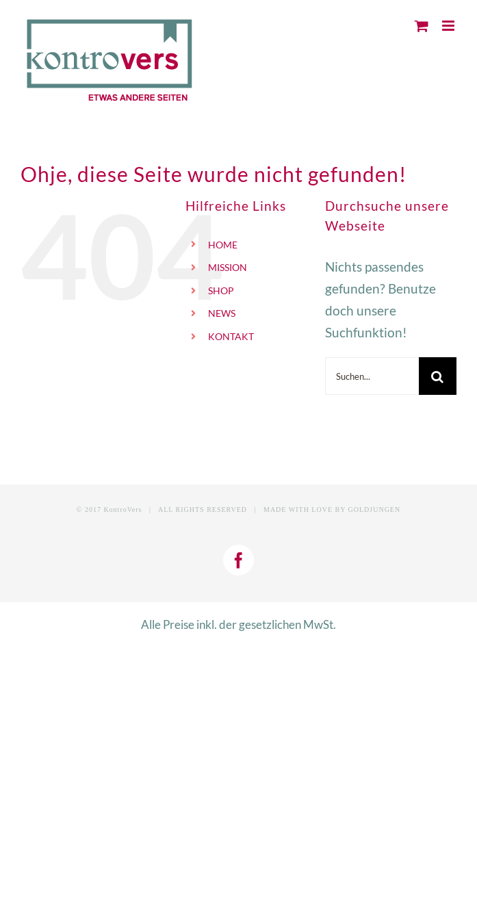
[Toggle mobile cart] (421, 25)
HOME (222, 244)
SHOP (221, 290)
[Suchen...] (372, 376)
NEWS (221, 313)
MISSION (227, 267)
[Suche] (437, 376)
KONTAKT (231, 336)
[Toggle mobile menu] (449, 25)
